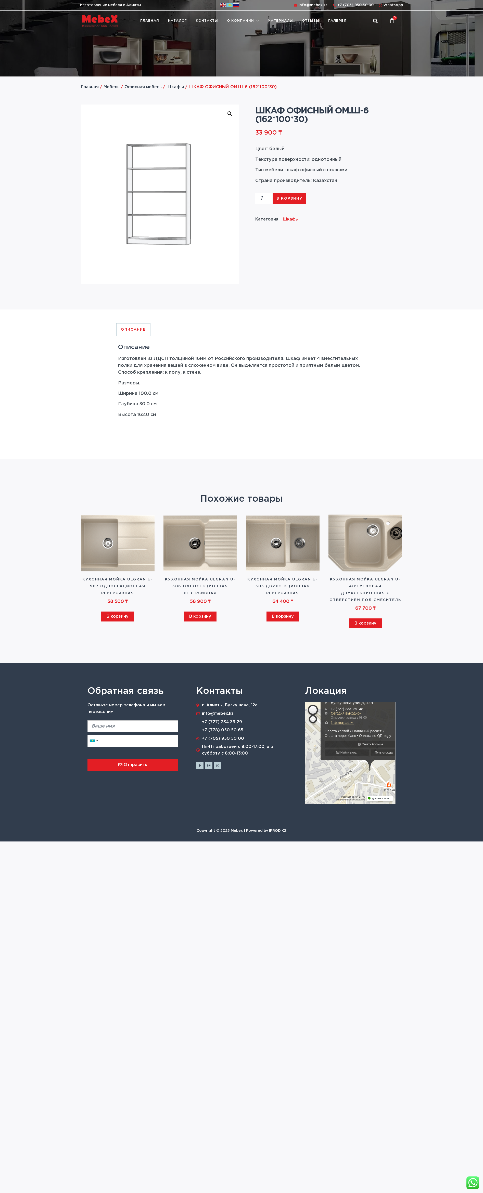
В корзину (289, 198)
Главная (149, 20)
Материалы (280, 20)
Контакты (207, 20)
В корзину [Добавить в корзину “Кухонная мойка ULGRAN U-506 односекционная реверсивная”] (200, 616)
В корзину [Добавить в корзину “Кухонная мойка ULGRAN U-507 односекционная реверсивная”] (118, 616)
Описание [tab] (133, 329)
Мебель (112, 87)
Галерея (337, 20)
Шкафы (175, 87)
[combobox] (93, 741)
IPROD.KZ (278, 830)
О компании (243, 20)
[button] (375, 21)
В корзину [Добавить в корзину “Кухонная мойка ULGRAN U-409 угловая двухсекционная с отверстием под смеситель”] (365, 623)
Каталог (177, 20)
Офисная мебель (143, 87)
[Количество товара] (263, 198)
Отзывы (310, 20)
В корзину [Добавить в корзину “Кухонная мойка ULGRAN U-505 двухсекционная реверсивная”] (283, 616)
